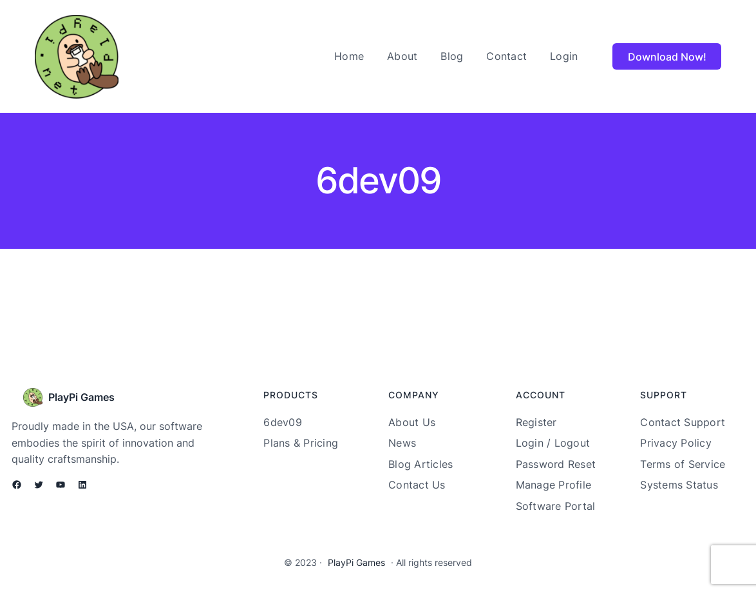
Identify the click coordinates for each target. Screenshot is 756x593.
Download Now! (667, 56)
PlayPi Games (81, 397)
